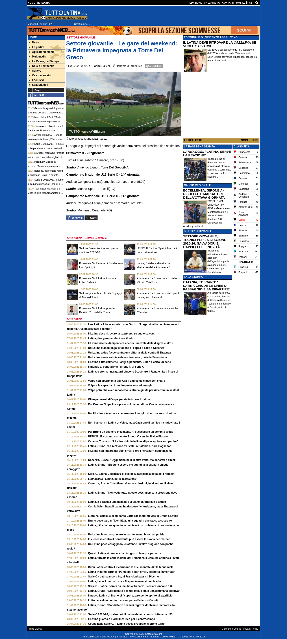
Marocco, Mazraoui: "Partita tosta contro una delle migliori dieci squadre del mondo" (46, 157)
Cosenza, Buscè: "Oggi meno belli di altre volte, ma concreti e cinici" (132, 460)
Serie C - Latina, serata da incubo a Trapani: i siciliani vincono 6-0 (130, 586)
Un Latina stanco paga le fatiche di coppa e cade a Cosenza (126, 347)
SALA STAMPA (193, 277)
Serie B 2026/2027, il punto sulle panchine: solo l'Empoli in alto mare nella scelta (45, 184)
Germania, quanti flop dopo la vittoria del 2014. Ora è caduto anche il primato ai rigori (45, 112)
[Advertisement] (221, 106)
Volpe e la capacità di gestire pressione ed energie (120, 385)
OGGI (244, 140)
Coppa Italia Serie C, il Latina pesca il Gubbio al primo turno (126, 623)
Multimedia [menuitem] (37, 56)
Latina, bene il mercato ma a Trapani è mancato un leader (124, 581)
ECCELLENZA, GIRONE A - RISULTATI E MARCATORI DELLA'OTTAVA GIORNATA (204, 194)
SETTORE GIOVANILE (198, 231)
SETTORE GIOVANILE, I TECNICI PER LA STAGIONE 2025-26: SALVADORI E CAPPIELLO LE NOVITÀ (204, 241)
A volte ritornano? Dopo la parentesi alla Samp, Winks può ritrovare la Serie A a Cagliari (45, 139)
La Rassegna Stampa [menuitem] (44, 61)
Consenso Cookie (231, 628)
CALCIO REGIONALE (197, 185)
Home (33, 37)
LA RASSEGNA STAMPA (199, 146)
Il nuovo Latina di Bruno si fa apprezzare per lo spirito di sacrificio (130, 595)
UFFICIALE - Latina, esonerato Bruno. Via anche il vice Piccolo (128, 436)
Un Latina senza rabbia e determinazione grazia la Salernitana (127, 357)
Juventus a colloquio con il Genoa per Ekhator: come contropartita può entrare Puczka (45, 130)
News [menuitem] (34, 42)
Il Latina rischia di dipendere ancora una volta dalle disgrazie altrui (130, 343)
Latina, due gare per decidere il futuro (112, 338)
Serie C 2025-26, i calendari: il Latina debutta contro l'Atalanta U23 (130, 614)
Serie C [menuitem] (35, 70)
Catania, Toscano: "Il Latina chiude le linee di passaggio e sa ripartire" (133, 441)
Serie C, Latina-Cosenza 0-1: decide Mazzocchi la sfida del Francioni (131, 473)
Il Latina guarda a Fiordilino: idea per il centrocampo (121, 619)
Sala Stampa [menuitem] (38, 84)
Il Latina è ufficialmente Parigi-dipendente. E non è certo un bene (129, 362)
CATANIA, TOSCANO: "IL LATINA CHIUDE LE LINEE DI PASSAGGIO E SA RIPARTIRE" (206, 285)
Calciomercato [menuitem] (40, 75)
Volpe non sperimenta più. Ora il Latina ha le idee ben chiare (126, 380)
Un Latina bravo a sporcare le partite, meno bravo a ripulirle (126, 534)
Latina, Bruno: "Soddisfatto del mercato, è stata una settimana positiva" (134, 590)
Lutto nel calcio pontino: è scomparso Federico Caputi (123, 600)
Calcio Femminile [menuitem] (41, 66)
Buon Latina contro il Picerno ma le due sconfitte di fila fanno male (131, 567)
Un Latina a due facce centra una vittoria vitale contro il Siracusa (129, 352)
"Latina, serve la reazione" (112, 478)
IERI (255, 140)
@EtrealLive (134, 66)
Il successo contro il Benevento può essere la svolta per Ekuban (129, 539)
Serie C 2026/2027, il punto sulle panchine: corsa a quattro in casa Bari (46, 148)
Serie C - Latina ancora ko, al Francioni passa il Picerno (123, 576)
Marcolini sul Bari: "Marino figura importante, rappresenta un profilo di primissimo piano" (45, 121)
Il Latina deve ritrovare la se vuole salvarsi (122, 333)
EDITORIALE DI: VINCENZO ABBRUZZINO (210, 37)
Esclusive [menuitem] (36, 80)
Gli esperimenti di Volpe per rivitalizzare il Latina (119, 399)
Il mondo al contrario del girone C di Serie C (116, 366)
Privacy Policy (250, 628)
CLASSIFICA (242, 146)
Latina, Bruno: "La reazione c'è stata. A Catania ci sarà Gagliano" (129, 446)
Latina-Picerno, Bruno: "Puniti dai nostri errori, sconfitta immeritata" (132, 571)
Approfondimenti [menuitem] (41, 51)
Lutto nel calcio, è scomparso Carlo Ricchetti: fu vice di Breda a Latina (133, 516)
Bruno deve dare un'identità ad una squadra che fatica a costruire (130, 520)
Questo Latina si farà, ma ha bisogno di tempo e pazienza (124, 553)
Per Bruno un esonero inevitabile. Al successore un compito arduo (130, 431)
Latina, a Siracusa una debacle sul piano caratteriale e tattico (127, 501)
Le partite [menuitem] (36, 47)
